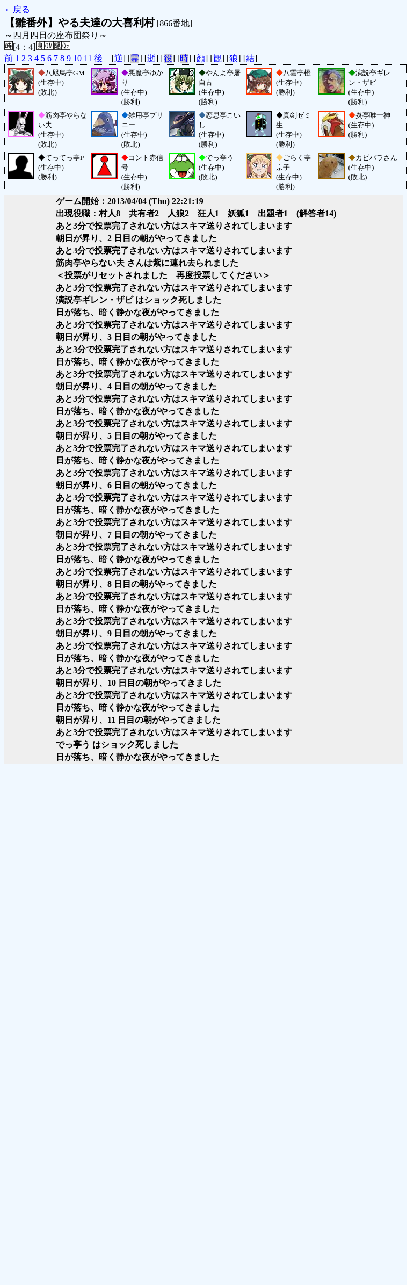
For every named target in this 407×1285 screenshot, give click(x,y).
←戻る (17, 9)
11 (88, 58)
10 (77, 58)
